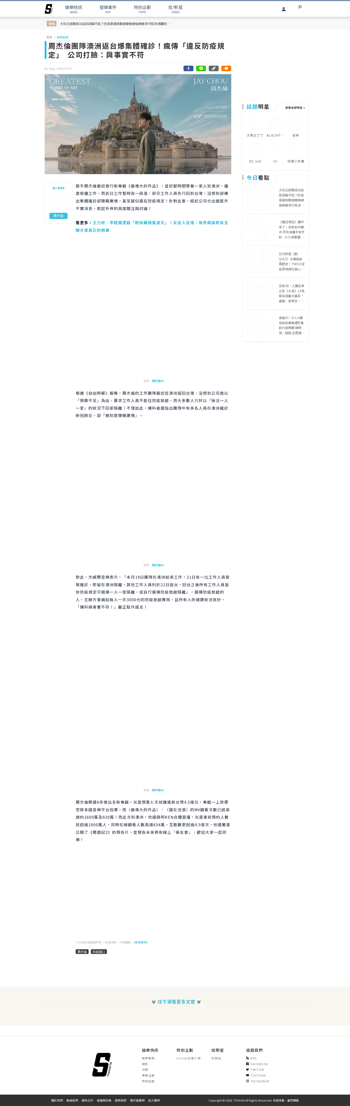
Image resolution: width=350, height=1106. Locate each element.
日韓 (145, 1069)
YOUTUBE (256, 1075)
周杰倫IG (158, 381)
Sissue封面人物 (189, 1058)
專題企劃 (148, 1075)
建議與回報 (104, 1100)
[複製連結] (213, 68)
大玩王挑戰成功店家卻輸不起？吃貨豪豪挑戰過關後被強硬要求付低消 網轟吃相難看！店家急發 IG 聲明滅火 (115, 23)
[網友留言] (226, 68)
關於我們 (57, 1100)
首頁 (49, 37)
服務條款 (121, 1100)
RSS (251, 1058)
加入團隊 (154, 1100)
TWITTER (255, 1069)
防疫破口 (99, 951)
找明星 (216, 1058)
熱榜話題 (148, 1081)
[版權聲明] (140, 942)
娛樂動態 (63, 37)
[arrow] (49, 9)
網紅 (145, 1064)
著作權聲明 (137, 1100)
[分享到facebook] (188, 68)
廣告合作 (87, 1100)
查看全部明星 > (295, 107)
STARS (175, 9)
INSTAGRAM (257, 1081)
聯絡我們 (72, 1100)
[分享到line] (201, 68)
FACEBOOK (257, 1064)
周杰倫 (82, 951)
